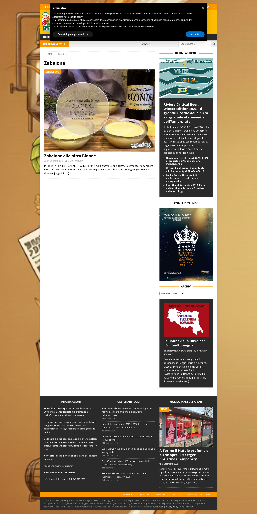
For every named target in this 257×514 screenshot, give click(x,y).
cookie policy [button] (75, 17)
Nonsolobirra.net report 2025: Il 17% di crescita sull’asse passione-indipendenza (187, 160)
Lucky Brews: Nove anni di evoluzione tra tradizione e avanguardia (182, 178)
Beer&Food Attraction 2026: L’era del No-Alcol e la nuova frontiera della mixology (185, 188)
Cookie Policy (186, 506)
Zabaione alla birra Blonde (70, 155)
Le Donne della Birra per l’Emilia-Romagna (184, 343)
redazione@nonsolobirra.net (58, 465)
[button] (203, 7)
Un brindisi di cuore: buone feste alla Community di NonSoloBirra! (185, 169)
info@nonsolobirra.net (55, 479)
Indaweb (159, 506)
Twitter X (176, 494)
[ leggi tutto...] (189, 152)
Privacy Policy (172, 506)
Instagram (144, 494)
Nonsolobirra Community (201, 494)
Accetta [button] (195, 34)
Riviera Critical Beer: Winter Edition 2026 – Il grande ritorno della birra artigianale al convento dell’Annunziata (186, 113)
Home (46, 36)
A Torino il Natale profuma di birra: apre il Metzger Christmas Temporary (184, 454)
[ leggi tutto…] (61, 173)
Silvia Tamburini (75, 160)
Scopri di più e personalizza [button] (73, 34)
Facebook (127, 494)
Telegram (161, 494)
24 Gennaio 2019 (55, 160)
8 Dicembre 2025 (170, 463)
